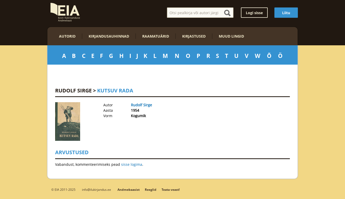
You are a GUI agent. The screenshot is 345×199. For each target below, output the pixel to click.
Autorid (67, 36)
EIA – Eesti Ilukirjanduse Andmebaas (65, 12)
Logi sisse (254, 12)
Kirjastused (194, 36)
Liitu (286, 12)
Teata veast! (171, 189)
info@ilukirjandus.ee (96, 189)
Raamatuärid (155, 36)
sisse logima (131, 164)
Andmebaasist (128, 189)
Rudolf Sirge (73, 90)
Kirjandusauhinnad (109, 36)
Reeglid (150, 189)
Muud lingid (231, 36)
